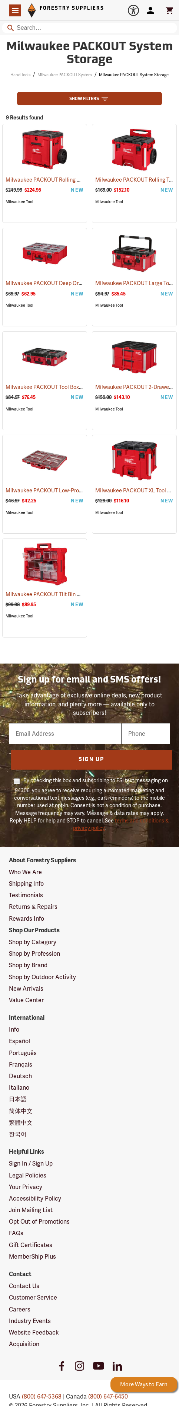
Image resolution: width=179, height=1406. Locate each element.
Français (20, 1064)
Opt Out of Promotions (39, 1222)
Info (14, 1029)
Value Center (26, 1000)
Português (23, 1053)
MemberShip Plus (32, 1256)
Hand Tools (20, 74)
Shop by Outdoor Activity (42, 977)
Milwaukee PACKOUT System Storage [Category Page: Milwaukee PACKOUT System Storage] (89, 53)
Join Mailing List (31, 1210)
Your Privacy (25, 1187)
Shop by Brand (28, 965)
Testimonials (26, 895)
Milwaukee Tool (19, 201)
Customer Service (33, 1297)
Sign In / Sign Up (31, 1163)
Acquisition (24, 1344)
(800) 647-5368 (42, 1396)
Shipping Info (26, 884)
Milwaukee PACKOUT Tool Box (52, 387)
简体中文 (21, 1111)
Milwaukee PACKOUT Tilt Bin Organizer (63, 594)
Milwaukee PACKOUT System (64, 74)
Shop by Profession (34, 954)
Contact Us (24, 1286)
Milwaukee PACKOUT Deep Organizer (60, 283)
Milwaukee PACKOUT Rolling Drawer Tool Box (70, 179)
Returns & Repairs (33, 907)
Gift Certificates (30, 1245)
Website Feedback (34, 1332)
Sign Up (91, 760)
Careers (19, 1309)
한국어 (18, 1134)
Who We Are (25, 872)
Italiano (19, 1088)
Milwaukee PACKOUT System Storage (134, 74)
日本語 (18, 1099)
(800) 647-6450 (108, 1396)
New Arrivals (26, 989)
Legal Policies (27, 1175)
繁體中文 (21, 1123)
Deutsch (20, 1076)
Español (19, 1041)
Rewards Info (26, 919)
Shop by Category (32, 942)
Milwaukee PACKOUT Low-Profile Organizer (68, 490)
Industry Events (30, 1321)
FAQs (16, 1233)
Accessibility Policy (35, 1198)
